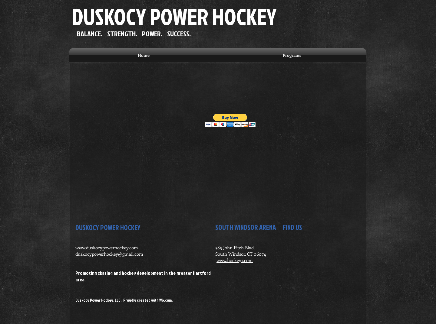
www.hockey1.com (234, 260)
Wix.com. (166, 300)
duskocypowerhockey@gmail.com (109, 254)
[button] (230, 120)
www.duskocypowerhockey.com (106, 248)
